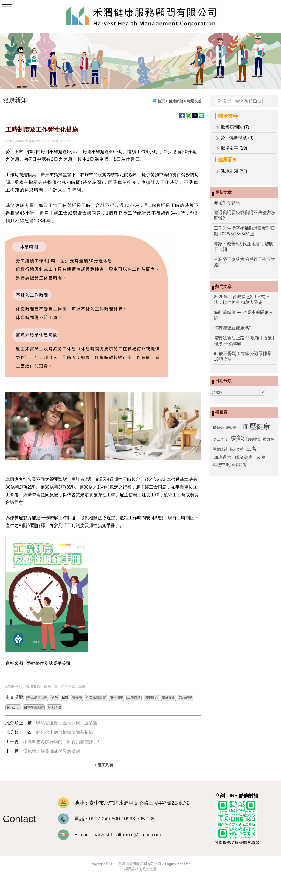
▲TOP (9, 687)
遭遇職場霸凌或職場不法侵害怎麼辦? (244, 215)
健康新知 (228, 159)
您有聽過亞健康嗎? (232, 328)
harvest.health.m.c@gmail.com (127, 834)
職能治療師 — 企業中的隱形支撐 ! (243, 315)
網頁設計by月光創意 (140, 869)
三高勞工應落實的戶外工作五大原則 (244, 262)
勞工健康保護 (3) (237, 137)
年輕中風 (221, 464)
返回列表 (105, 765)
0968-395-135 (139, 819)
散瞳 (260, 457)
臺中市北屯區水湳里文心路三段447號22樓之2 (139, 803)
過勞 (54, 698)
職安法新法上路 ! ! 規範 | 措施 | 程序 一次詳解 (244, 340)
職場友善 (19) (234, 148)
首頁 (161, 101)
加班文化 (168, 698)
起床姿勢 (236, 449)
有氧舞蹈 (239, 465)
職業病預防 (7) (235, 127)
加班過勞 (222, 457)
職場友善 (228, 116)
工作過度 (133, 698)
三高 (251, 449)
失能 (237, 438)
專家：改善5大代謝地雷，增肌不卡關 (243, 246)
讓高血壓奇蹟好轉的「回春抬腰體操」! (61, 741)
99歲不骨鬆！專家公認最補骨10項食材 (242, 356)
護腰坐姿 (254, 439)
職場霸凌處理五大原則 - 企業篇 (66, 723)
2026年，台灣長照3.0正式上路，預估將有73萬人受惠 (241, 299)
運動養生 (233, 427)
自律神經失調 (34, 707)
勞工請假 (220, 439)
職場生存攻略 (227, 202)
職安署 (77, 698)
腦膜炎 (218, 427)
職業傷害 (244, 457)
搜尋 (219, 101)
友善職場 (116, 698)
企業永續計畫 (96, 698)
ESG (65, 698)
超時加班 (13, 707)
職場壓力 (151, 698)
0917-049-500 (104, 819)
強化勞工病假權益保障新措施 (64, 732)
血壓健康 (256, 426)
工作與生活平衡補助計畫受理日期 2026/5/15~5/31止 (244, 231)
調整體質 (220, 449)
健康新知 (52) (234, 170)
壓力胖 (268, 439)
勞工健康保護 (37, 698)
